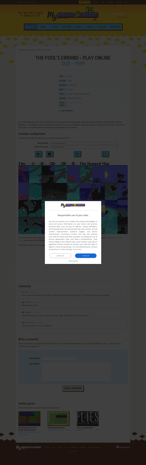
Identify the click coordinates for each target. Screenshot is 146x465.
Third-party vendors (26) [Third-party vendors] (71, 234)
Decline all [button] (60, 256)
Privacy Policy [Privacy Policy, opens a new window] (78, 249)
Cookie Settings (66, 249)
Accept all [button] (86, 256)
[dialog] (73, 232)
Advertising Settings (64, 247)
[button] (73, 261)
